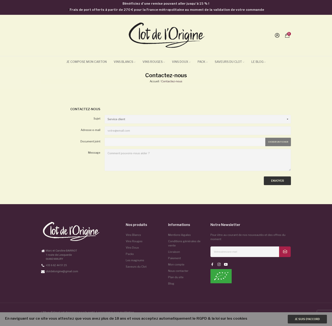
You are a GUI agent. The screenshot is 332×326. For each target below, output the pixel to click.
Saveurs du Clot (136, 266)
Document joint (90, 141)
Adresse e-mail (90, 130)
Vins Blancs (133, 235)
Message (94, 152)
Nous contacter (178, 270)
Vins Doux (132, 247)
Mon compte (176, 264)
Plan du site (176, 277)
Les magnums (135, 260)
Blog (171, 283)
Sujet (97, 118)
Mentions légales (179, 235)
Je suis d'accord (307, 319)
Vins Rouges (134, 241)
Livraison (174, 251)
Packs (130, 254)
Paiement (174, 258)
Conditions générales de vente (184, 243)
